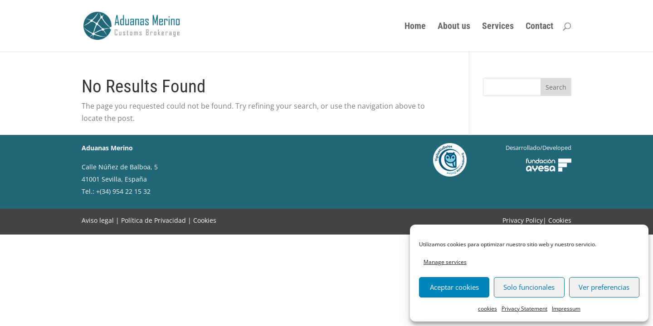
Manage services (445, 262)
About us (454, 27)
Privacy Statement (524, 308)
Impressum (566, 308)
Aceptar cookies (454, 287)
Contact (539, 27)
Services (498, 27)
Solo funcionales (529, 287)
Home (415, 27)
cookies (487, 308)
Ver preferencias (604, 287)
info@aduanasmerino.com (122, 203)
